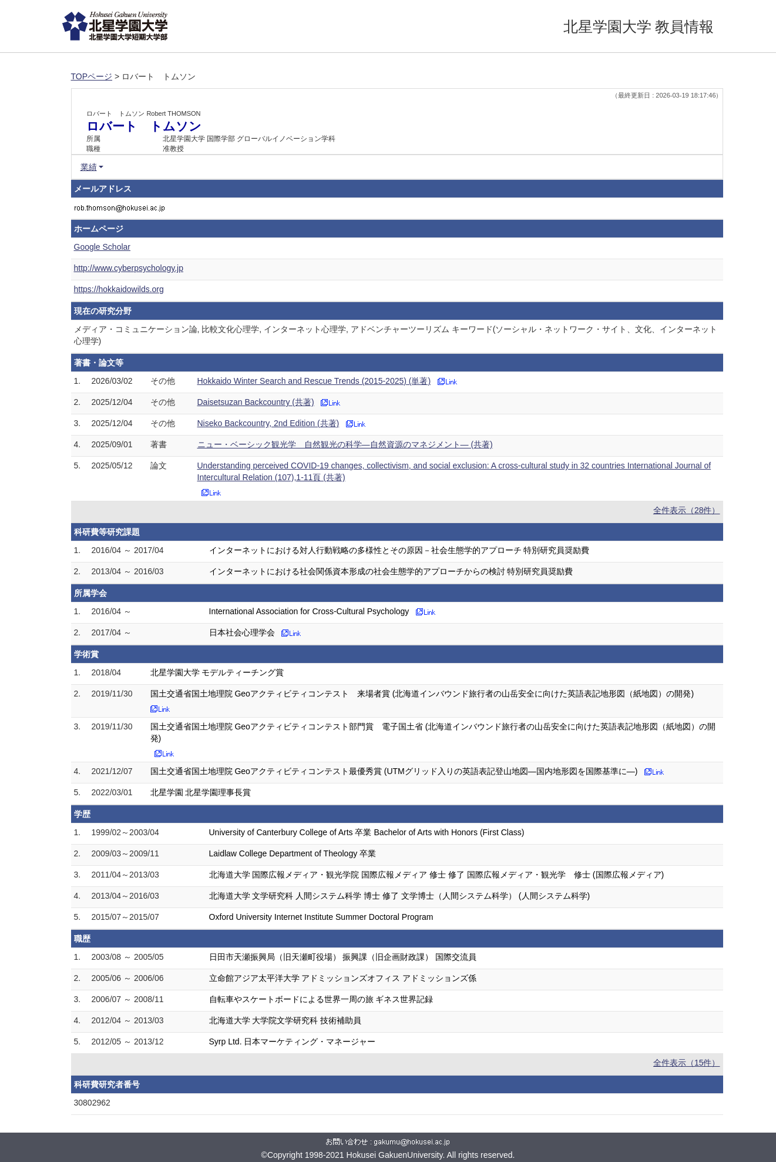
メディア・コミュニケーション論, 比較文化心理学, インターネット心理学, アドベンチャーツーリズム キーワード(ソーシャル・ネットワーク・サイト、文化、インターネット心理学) (396, 335)
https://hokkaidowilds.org (119, 289)
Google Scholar (102, 247)
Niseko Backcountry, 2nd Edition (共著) (268, 423)
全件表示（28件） (686, 510)
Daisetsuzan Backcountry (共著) (255, 402)
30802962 (92, 1102)
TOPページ (92, 76)
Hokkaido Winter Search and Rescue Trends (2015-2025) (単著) (314, 381)
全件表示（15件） (686, 1062)
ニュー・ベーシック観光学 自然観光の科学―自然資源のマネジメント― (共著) (345, 444)
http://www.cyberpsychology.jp (129, 268)
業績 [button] (88, 167)
